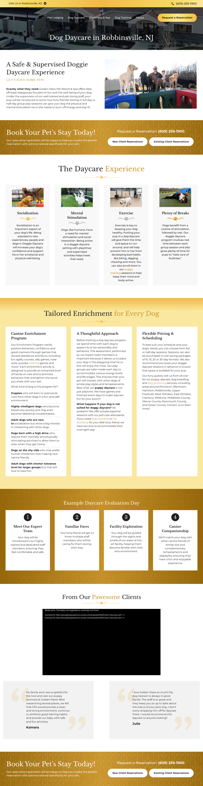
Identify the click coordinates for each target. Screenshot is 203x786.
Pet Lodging (55, 19)
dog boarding (100, 418)
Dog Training (123, 19)
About (140, 19)
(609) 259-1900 (171, 131)
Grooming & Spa (99, 19)
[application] (101, 642)
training (34, 363)
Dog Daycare (76, 19)
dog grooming (157, 383)
